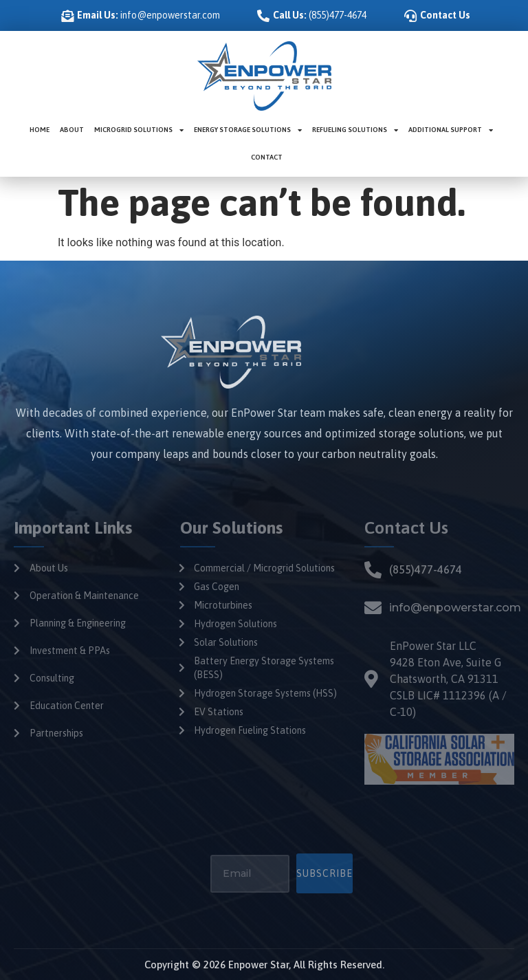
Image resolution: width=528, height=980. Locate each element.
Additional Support (450, 130)
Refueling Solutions (355, 130)
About (72, 129)
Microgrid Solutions (139, 130)
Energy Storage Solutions (248, 130)
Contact (267, 157)
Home (40, 129)
